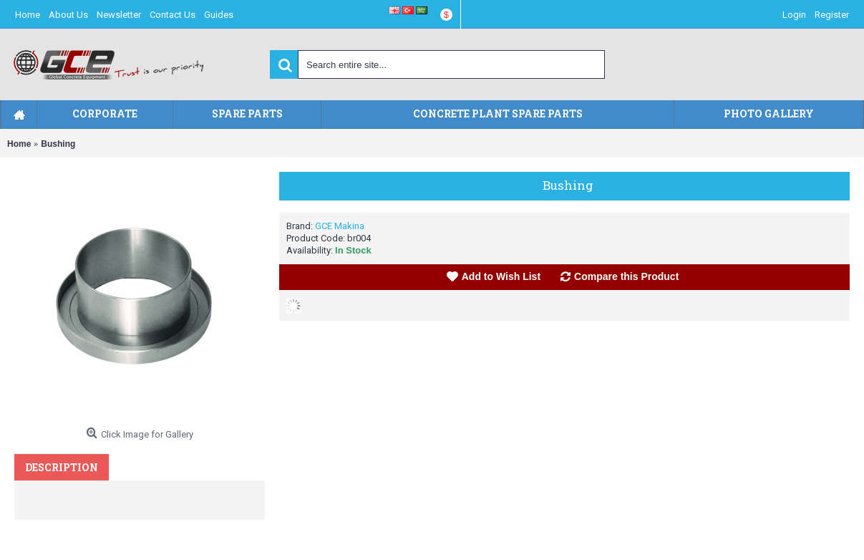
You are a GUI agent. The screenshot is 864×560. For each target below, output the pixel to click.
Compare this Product (626, 276)
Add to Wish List (501, 276)
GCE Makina (339, 226)
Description (61, 467)
